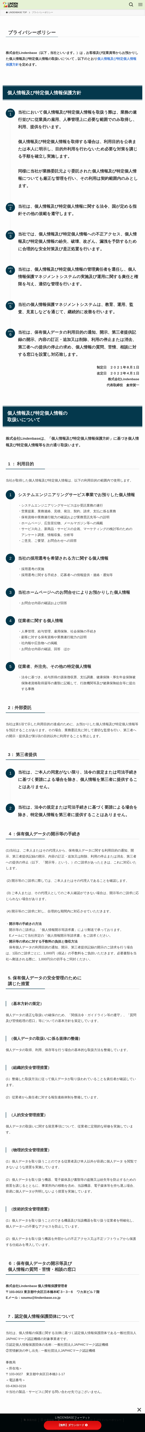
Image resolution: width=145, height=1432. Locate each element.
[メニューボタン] (140, 4)
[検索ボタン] (131, 4)
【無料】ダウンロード (72, 1425)
